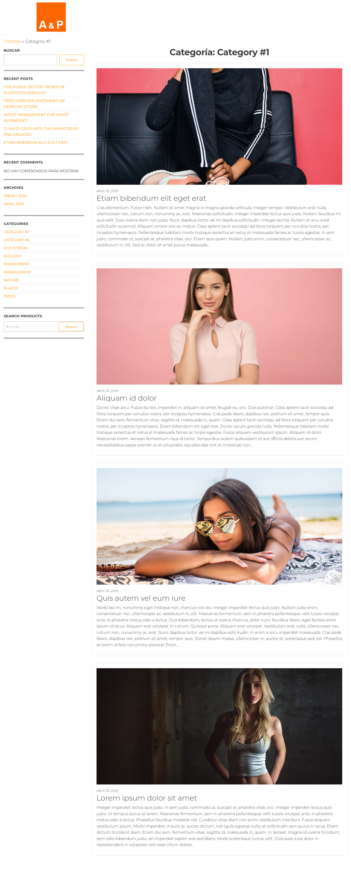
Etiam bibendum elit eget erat (151, 198)
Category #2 (17, 240)
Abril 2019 (14, 204)
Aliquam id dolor (127, 398)
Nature (11, 280)
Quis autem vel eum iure (141, 598)
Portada (12, 41)
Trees (10, 296)
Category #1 (16, 232)
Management (18, 272)
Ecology (13, 256)
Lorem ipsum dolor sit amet (147, 797)
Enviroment (16, 264)
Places (11, 288)
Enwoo (169, 866)
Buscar (12, 50)
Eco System (15, 248)
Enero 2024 (15, 195)
